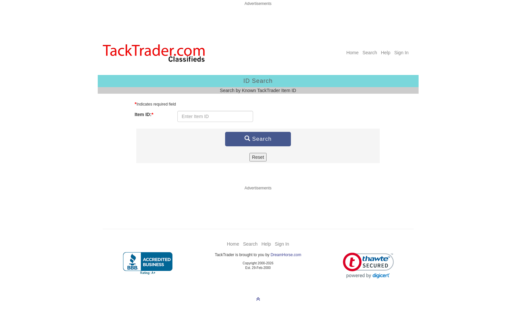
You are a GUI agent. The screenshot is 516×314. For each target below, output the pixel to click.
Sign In (401, 52)
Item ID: (144, 114)
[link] (368, 265)
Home (352, 52)
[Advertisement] (258, 21)
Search (369, 52)
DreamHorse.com (286, 255)
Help (385, 52)
